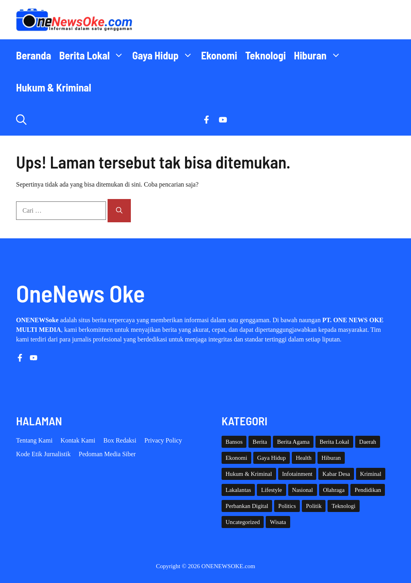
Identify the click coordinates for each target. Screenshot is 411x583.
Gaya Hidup (164, 55)
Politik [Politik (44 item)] (313, 506)
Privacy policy (163, 440)
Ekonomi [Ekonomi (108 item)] (236, 458)
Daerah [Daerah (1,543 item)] (367, 442)
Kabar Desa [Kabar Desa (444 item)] (336, 474)
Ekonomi (219, 55)
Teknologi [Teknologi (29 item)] (343, 506)
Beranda (33, 55)
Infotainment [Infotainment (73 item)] (297, 474)
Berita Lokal (93, 55)
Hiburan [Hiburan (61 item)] (331, 458)
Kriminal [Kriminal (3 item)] (370, 474)
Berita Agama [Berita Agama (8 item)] (293, 442)
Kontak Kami (78, 440)
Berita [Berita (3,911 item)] (259, 442)
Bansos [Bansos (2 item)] (234, 442)
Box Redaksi (120, 440)
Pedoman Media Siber (107, 454)
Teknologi (265, 55)
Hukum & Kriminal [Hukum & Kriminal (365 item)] (249, 474)
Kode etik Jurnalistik (43, 454)
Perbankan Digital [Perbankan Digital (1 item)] (247, 506)
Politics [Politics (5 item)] (287, 506)
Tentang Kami (34, 440)
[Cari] (119, 210)
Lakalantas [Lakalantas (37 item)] (238, 490)
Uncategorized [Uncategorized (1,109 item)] (243, 522)
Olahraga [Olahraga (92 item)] (334, 490)
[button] (21, 120)
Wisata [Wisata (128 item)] (278, 522)
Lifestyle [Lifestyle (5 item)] (271, 490)
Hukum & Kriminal (53, 87)
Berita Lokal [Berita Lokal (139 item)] (334, 442)
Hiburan (319, 55)
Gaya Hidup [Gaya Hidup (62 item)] (271, 458)
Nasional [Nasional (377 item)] (302, 490)
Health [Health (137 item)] (303, 458)
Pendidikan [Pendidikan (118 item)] (367, 490)
